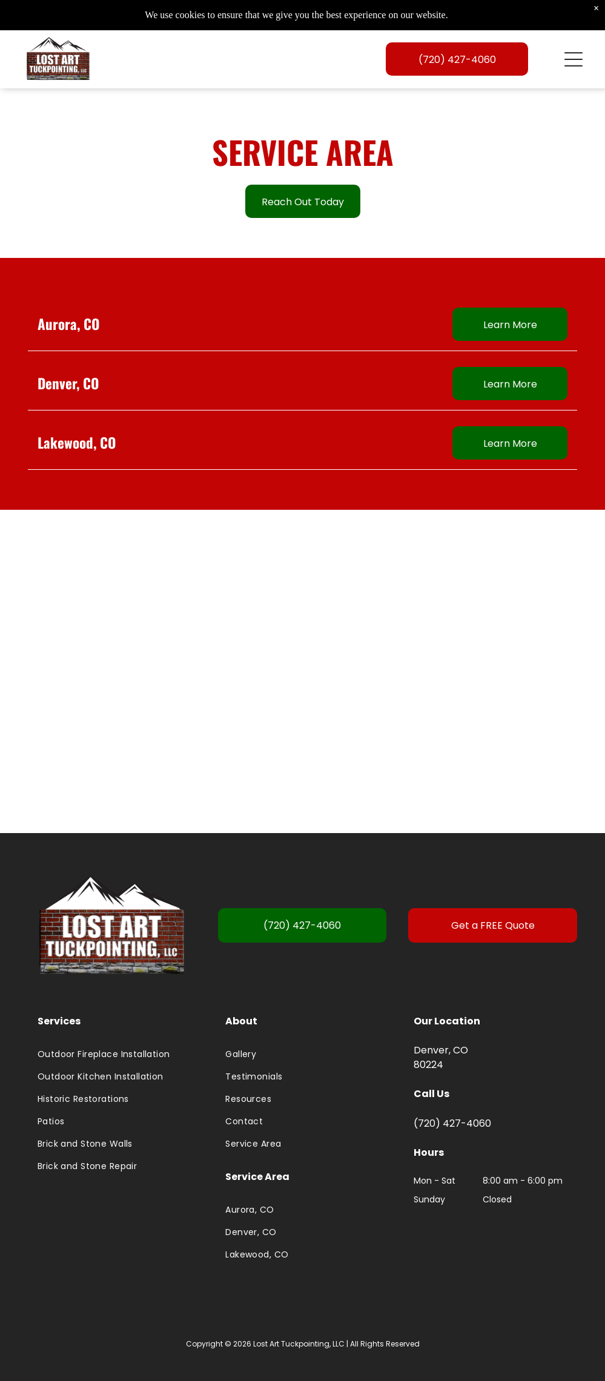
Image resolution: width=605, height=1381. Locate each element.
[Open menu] (573, 62)
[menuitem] (114, 1060)
